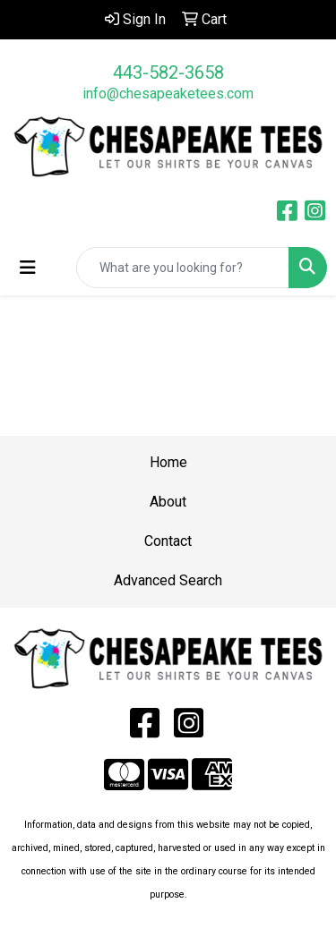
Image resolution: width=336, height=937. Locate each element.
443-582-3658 (168, 72)
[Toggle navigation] (28, 267)
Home (168, 462)
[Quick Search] (182, 267)
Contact (168, 540)
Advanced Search (168, 580)
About (168, 501)
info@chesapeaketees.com (168, 93)
